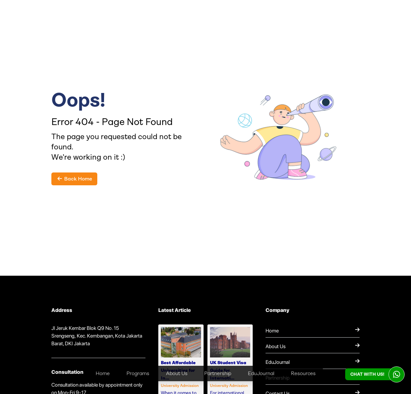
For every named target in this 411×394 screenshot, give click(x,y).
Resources (303, 373)
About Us (177, 373)
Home (103, 373)
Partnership (217, 373)
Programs (138, 373)
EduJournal (261, 373)
